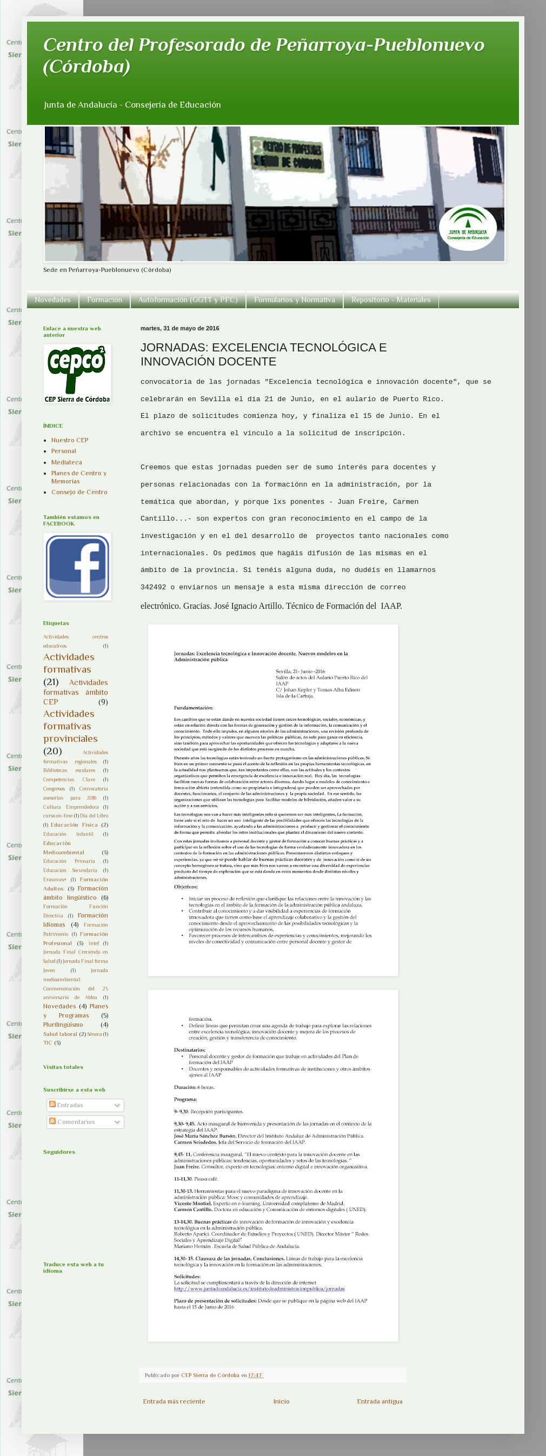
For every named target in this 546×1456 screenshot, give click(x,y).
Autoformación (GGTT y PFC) (188, 299)
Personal (63, 451)
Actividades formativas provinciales (70, 726)
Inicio (282, 1401)
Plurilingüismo (63, 1024)
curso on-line (57, 816)
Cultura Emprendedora (71, 807)
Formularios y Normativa (294, 299)
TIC (47, 1042)
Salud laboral (60, 1033)
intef (94, 943)
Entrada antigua (380, 1401)
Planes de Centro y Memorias (78, 476)
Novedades (53, 299)
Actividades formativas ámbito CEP (75, 692)
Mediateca (66, 462)
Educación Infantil (68, 834)
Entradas (66, 1105)
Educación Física (74, 824)
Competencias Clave (69, 779)
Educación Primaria (69, 861)
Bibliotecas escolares (69, 770)
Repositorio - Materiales (391, 299)
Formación (104, 299)
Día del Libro (94, 816)
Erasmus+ (54, 879)
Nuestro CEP (69, 440)
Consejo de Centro (79, 492)
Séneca (95, 1034)
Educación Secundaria (70, 870)
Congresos (54, 789)
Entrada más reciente (174, 1401)
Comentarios (72, 1122)
